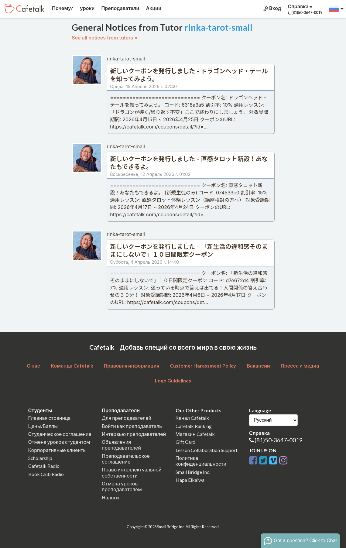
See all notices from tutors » (104, 38)
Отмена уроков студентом (59, 442)
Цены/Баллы (43, 426)
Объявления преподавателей (121, 444)
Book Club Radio (46, 474)
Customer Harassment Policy (203, 365)
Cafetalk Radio (44, 466)
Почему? (62, 8)
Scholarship (40, 458)
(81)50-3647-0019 (279, 440)
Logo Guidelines (173, 380)
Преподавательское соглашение (126, 458)
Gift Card (185, 442)
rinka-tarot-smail (126, 59)
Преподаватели (119, 8)
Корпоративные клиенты (57, 450)
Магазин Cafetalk (195, 434)
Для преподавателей (126, 418)
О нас (33, 365)
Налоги (110, 497)
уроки (86, 8)
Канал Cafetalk (192, 418)
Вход (271, 8)
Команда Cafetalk (72, 365)
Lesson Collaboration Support (207, 450)
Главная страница (49, 418)
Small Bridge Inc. (193, 472)
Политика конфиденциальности (201, 461)
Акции (153, 8)
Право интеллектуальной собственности (131, 472)
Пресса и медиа (300, 365)
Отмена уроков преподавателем (122, 486)
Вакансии (258, 365)
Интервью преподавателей (134, 434)
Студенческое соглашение (59, 434)
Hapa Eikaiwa (190, 480)
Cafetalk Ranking (194, 426)
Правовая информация (131, 365)
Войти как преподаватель (132, 426)
